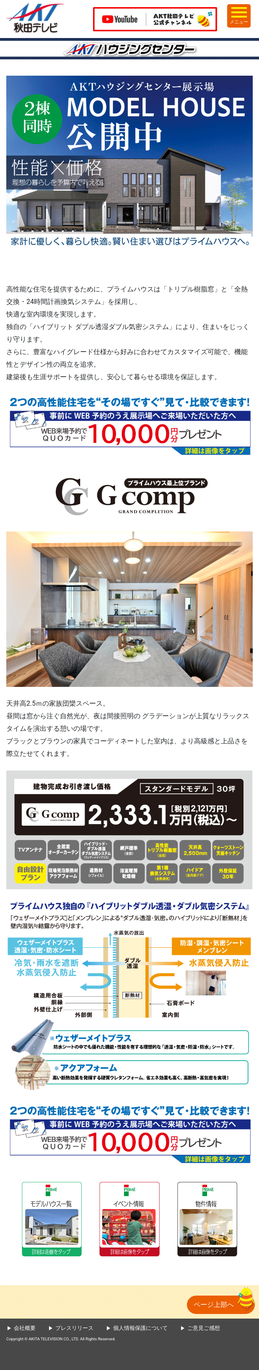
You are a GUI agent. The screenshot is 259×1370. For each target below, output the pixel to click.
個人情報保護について (140, 1328)
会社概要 (25, 1328)
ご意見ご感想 (203, 1328)
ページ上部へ (214, 1305)
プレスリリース (74, 1328)
